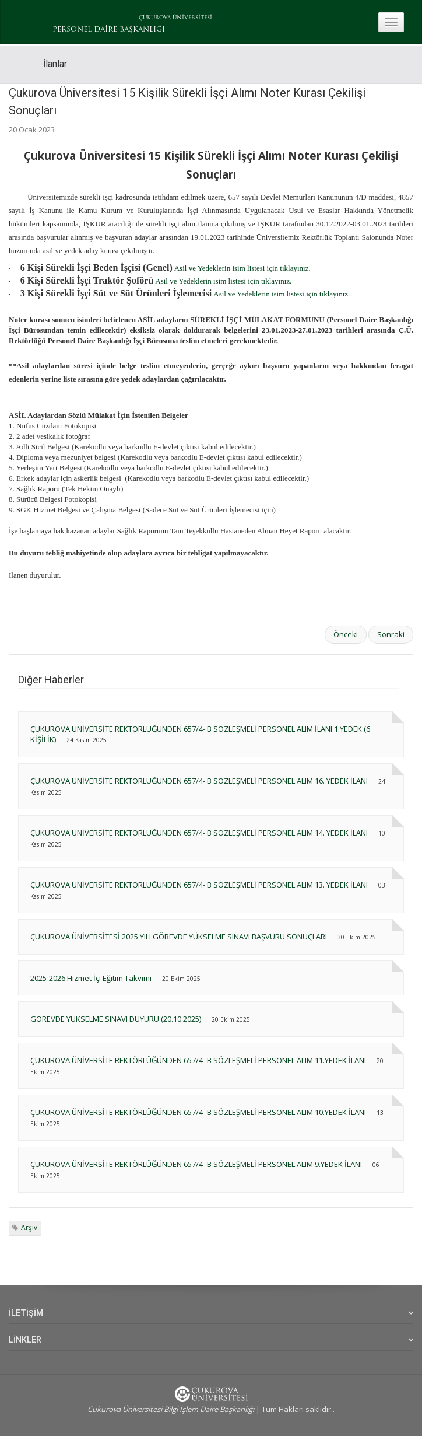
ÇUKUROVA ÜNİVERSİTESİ (175, 17)
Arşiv (29, 1227)
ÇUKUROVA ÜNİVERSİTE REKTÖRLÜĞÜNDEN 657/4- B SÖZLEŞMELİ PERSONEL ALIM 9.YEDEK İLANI (196, 1164)
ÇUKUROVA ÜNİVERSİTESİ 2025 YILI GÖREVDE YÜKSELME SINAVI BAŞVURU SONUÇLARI (178, 936)
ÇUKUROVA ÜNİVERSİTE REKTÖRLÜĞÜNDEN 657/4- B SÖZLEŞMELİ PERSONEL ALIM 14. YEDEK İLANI (199, 832)
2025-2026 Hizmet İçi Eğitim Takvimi (91, 978)
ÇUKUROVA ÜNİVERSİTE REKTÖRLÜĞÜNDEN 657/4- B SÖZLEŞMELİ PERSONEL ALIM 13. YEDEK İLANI (199, 884)
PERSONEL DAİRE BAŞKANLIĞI (108, 29)
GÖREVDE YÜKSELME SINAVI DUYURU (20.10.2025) (115, 1019)
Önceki (345, 634)
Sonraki (391, 634)
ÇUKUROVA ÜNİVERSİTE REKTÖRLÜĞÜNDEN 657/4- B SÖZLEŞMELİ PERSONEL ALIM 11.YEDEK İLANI (198, 1060)
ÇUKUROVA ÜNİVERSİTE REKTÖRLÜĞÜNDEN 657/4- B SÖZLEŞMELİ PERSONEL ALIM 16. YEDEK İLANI (199, 780)
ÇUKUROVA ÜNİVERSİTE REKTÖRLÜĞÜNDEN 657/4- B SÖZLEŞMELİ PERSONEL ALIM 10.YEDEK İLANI (198, 1112)
